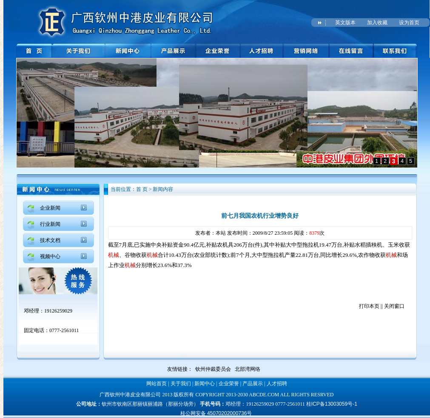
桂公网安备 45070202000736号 (216, 413)
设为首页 (409, 23)
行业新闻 (50, 224)
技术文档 (50, 240)
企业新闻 (50, 208)
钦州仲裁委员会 (213, 369)
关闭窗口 (394, 306)
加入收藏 (377, 23)
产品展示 (252, 384)
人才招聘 (277, 384)
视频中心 (50, 256)
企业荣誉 (229, 384)
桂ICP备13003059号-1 (331, 404)
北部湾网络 (247, 369)
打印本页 (369, 306)
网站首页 (156, 384)
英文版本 (345, 23)
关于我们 (181, 384)
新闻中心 (204, 384)
